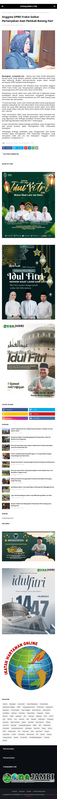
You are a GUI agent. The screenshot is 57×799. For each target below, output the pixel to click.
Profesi (14, 734)
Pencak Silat (24, 737)
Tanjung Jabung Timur (29, 707)
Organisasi (40, 713)
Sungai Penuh (12, 731)
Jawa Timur (39, 731)
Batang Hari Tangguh (12, 143)
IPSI (37, 734)
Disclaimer (22, 791)
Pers (15, 719)
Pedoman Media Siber (39, 791)
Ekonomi (21, 719)
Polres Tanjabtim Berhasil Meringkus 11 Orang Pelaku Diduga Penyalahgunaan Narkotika (31, 455)
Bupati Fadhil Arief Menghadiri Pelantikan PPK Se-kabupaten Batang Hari (31, 505)
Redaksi (29, 791)
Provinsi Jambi (15, 710)
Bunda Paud (30, 734)
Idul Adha (31, 722)
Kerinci (50, 728)
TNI (19, 731)
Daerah (5, 704)
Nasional (14, 713)
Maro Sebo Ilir (40, 722)
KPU (25, 716)
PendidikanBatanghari (35, 737)
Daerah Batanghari (24, 143)
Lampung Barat (7, 737)
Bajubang (38, 716)
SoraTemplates (49, 794)
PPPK (4, 731)
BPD (40, 725)
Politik (11, 716)
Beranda (4, 12)
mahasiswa (21, 734)
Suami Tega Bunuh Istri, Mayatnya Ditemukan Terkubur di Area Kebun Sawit (32, 430)
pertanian (5, 722)
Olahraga (31, 716)
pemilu (5, 740)
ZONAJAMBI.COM (28, 6)
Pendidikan (6, 713)
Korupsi (47, 731)
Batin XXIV (37, 728)
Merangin (13, 725)
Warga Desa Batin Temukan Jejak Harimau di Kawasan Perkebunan (33, 462)
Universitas (25, 731)
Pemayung (50, 719)
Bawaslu (33, 719)
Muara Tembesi (15, 722)
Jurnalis (42, 734)
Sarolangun (28, 728)
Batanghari (13, 704)
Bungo (44, 728)
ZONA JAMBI (6, 25)
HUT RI (51, 716)
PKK (4, 719)
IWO (28, 719)
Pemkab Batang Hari (17, 728)
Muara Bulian (30, 713)
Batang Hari (49, 707)
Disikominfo (47, 725)
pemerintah (21, 704)
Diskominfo (41, 719)
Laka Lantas (6, 734)
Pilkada (48, 722)
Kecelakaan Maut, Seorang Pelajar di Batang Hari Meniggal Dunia (32, 487)
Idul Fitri (9, 719)
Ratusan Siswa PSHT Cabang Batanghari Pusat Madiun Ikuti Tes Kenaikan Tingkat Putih (32, 471)
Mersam (5, 716)
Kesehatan (22, 713)
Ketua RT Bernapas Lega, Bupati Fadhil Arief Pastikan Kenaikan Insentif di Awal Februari (32, 446)
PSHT (45, 716)
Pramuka (46, 737)
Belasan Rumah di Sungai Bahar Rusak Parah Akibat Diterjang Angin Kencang (31, 480)
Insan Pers (6, 725)
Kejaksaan (18, 716)
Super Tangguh (26, 710)
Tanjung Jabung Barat (25, 725)
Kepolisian (6, 710)
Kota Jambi (6, 728)
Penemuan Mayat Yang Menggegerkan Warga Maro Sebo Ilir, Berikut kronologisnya (31, 438)
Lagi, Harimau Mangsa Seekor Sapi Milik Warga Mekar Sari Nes (31, 495)
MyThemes (29, 796)
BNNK (34, 725)
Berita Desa (40, 707)
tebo (32, 731)
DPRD (9, 12)
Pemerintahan (44, 704)
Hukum (47, 713)
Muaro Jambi (46, 710)
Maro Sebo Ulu (36, 710)
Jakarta (24, 722)
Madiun (16, 737)
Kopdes (49, 734)
